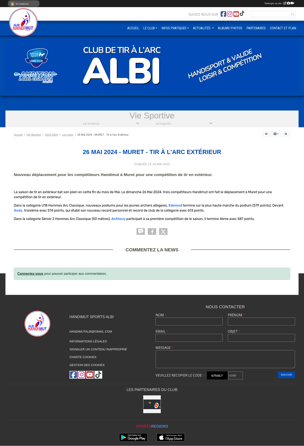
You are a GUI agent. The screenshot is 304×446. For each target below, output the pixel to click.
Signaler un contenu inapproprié (98, 349)
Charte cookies (83, 357)
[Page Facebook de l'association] (223, 14)
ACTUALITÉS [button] (202, 28)
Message (164, 347)
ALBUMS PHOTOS (230, 28)
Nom (161, 315)
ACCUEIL (133, 28)
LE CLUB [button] (149, 28)
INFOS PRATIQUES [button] (173, 28)
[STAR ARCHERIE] (152, 404)
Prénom (236, 315)
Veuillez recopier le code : (181, 375)
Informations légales (88, 341)
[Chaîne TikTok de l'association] (242, 13)
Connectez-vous (30, 273)
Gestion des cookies (87, 365)
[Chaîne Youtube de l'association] (236, 14)
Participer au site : (279, 3)
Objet (234, 331)
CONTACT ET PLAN (283, 28)
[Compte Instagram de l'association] (229, 14)
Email (162, 331)
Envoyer (286, 375)
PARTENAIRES (256, 28)
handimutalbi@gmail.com (91, 331)
